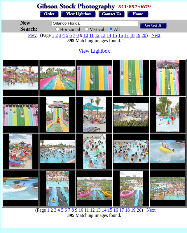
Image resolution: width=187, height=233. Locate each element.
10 (85, 35)
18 (132, 35)
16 (120, 35)
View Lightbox (94, 51)
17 (126, 35)
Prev (32, 35)
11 (91, 35)
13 (103, 35)
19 (138, 35)
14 (108, 35)
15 (114, 35)
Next (155, 35)
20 (143, 35)
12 (97, 35)
